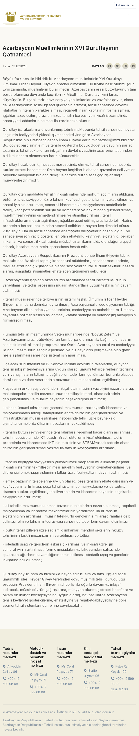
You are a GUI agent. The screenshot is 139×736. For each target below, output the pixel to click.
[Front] (32, 18)
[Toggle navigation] (125, 5)
